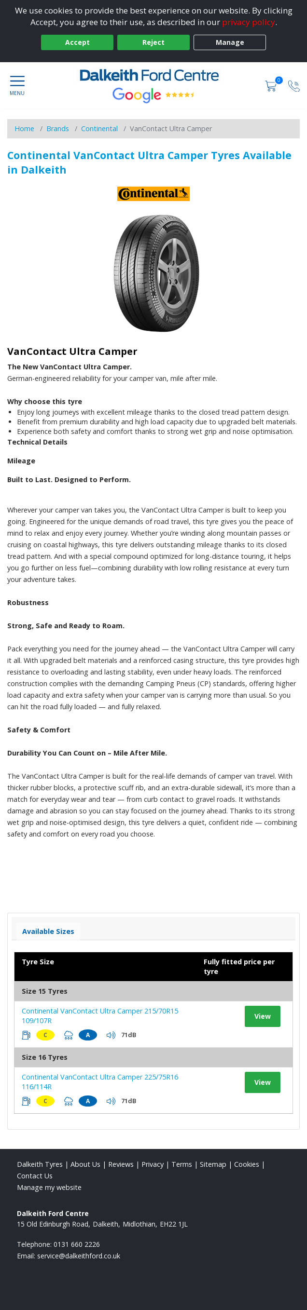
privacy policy (248, 21)
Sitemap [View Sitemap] (213, 1164)
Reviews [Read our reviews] (121, 1164)
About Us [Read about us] (85, 1164)
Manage (230, 42)
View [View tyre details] (262, 1016)
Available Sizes (48, 931)
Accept (77, 42)
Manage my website (49, 1187)
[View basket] (272, 85)
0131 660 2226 (77, 1244)
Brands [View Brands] (57, 128)
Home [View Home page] (24, 128)
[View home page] (153, 75)
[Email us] (78, 1255)
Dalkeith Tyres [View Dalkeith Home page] (40, 1164)
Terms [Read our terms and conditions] (181, 1164)
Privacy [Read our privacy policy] (152, 1164)
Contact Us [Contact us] (35, 1175)
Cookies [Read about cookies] (246, 1164)
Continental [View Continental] (99, 128)
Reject (153, 42)
